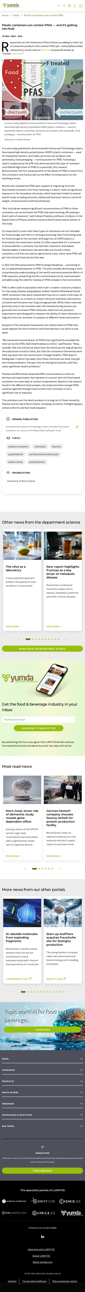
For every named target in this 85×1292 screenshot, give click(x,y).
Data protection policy (64, 1281)
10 (58, 639)
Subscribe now (42, 1170)
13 (63, 992)
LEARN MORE (42, 1029)
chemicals (17, 53)
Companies (8, 1070)
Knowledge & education (17, 1115)
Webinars (8, 1104)
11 (57, 992)
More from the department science (42, 648)
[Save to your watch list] (74, 6)
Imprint (12, 1281)
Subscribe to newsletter (39, 728)
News (5, 1059)
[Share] (64, 6)
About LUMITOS (41, 1255)
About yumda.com (42, 1262)
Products (8, 1081)
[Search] (59, 6)
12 (60, 992)
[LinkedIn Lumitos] (42, 1236)
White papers (10, 1092)
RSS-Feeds (8, 1126)
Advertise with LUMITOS (41, 1249)
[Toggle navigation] (81, 6)
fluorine (45, 49)
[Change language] (69, 6)
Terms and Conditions (34, 1281)
